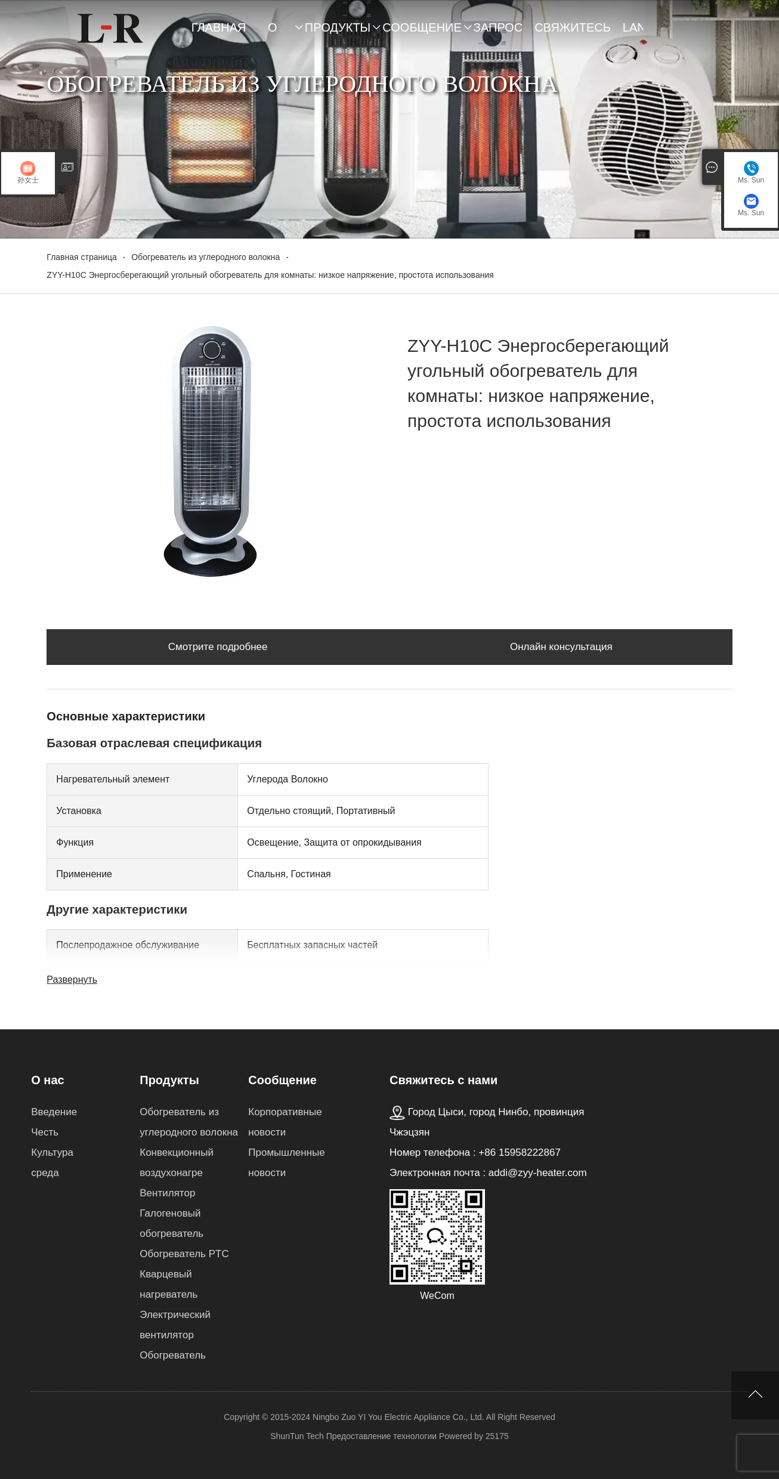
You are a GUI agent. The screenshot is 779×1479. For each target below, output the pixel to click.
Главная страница (223, 33)
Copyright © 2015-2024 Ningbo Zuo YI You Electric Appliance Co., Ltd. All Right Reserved (389, 1417)
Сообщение (422, 27)
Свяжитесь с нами (572, 33)
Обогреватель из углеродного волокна (205, 257)
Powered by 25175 (474, 1436)
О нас (280, 33)
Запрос (498, 27)
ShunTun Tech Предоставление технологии (353, 1436)
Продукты (337, 27)
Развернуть (72, 979)
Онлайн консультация (561, 646)
